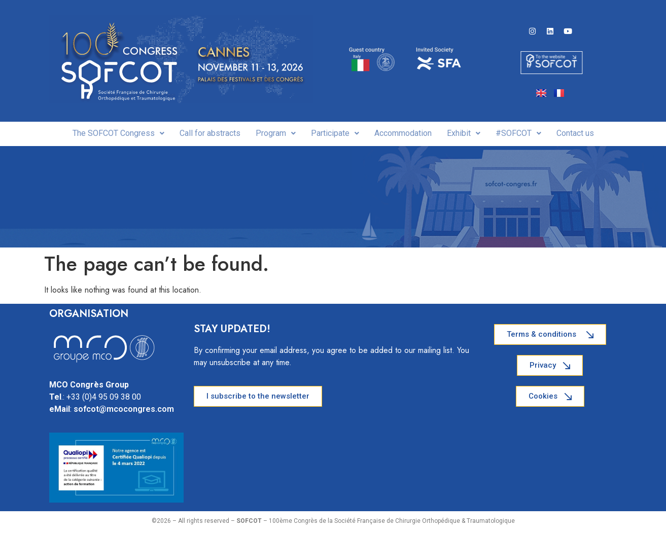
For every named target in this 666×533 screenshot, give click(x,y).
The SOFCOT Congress (118, 133)
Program (276, 133)
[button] (118, 133)
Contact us (575, 133)
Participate (335, 133)
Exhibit (463, 133)
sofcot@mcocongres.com (124, 409)
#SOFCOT (518, 133)
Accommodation (403, 133)
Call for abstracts (210, 133)
